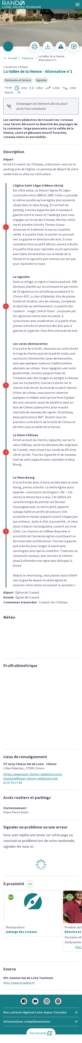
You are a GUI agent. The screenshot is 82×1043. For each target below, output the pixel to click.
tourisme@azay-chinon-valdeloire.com (30, 778)
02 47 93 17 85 (12, 783)
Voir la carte (41, 1033)
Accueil (12, 58)
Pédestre (27, 58)
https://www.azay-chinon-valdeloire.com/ (32, 774)
